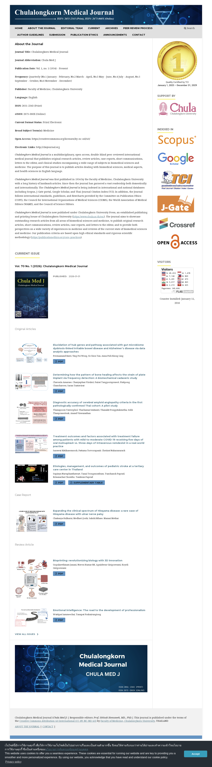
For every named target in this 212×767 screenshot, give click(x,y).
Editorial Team (72, 28)
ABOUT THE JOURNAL (42, 28)
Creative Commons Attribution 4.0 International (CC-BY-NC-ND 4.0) (57, 720)
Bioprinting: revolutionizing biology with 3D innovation (87, 560)
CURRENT (94, 28)
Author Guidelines (30, 34)
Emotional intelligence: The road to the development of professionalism (99, 610)
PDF (60, 361)
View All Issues (25, 634)
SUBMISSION (57, 34)
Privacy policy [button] (13, 761)
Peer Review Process (138, 28)
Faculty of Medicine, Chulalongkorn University (128, 720)
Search (189, 28)
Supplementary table (88, 482)
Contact (138, 34)
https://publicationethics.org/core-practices (56, 237)
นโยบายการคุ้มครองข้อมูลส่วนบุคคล (66, 749)
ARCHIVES (111, 28)
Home (19, 28)
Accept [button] (196, 754)
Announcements (115, 34)
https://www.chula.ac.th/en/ (88, 216)
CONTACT (47, 726)
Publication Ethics (84, 34)
